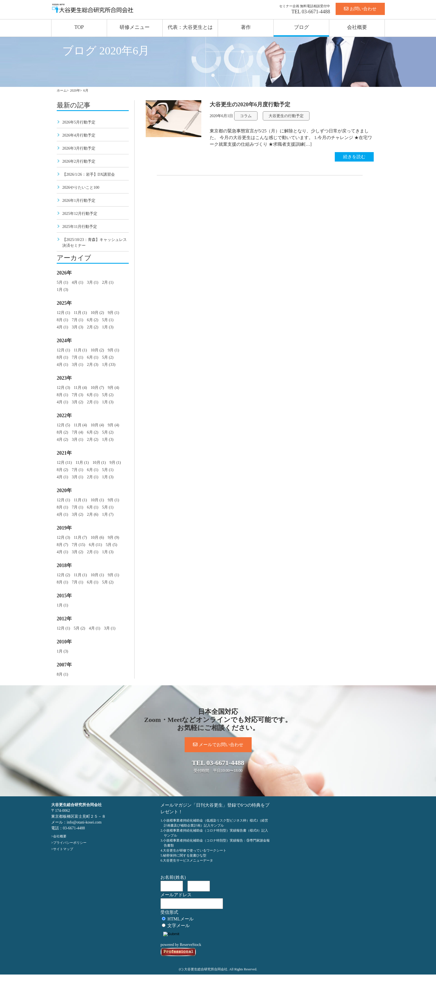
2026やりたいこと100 (80, 187)
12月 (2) (63, 575)
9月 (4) (113, 388)
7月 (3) (77, 395)
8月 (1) (62, 320)
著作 (246, 27)
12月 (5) (63, 425)
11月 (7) (80, 537)
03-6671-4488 (316, 11)
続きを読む (354, 156)
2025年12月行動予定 (79, 214)
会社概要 (357, 27)
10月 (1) (99, 462)
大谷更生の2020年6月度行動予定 (250, 104)
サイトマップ (63, 849)
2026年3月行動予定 (78, 148)
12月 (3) (63, 388)
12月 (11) (64, 462)
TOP (79, 27)
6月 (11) (95, 545)
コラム (246, 116)
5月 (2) (107, 357)
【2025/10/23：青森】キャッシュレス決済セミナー (94, 243)
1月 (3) (62, 290)
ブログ (301, 27)
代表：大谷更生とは (190, 27)
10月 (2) (97, 313)
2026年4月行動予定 (78, 135)
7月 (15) (78, 545)
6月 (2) (92, 320)
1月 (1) (62, 605)
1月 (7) (107, 514)
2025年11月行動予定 (79, 227)
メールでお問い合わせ (218, 744)
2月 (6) (92, 514)
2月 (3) (92, 364)
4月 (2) (62, 439)
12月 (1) (63, 313)
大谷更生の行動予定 (286, 116)
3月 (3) (77, 327)
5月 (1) (62, 282)
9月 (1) (113, 313)
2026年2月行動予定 (78, 161)
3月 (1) (92, 282)
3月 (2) (77, 402)
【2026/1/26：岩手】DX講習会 (88, 174)
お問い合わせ (360, 8)
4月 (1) (77, 282)
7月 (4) (77, 432)
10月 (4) (97, 425)
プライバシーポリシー (69, 843)
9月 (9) (113, 537)
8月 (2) (62, 432)
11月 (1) (80, 313)
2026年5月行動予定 (78, 122)
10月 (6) (97, 537)
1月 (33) (108, 364)
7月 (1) (77, 320)
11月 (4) (80, 388)
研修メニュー (135, 27)
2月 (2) (92, 327)
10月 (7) (97, 388)
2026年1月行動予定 (78, 200)
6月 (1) (92, 357)
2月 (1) (107, 282)
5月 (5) (111, 545)
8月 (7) (62, 545)
